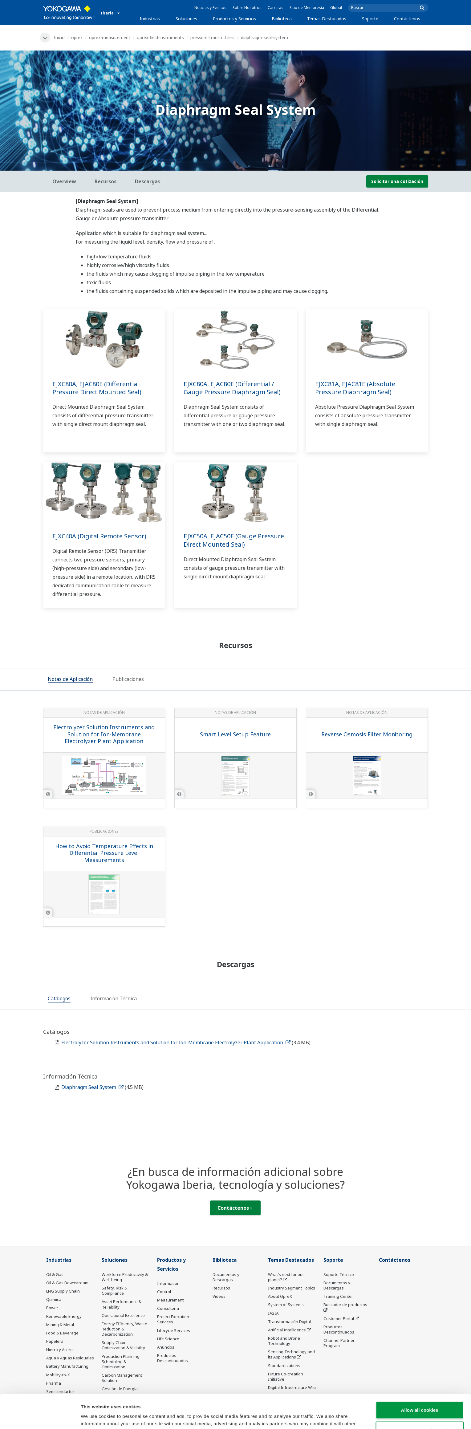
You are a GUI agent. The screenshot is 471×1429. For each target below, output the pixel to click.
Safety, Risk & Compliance (114, 1290)
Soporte (370, 19)
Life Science (168, 1339)
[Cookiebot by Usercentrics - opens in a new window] (40, 1417)
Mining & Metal (60, 1324)
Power (52, 1307)
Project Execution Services (173, 1319)
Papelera (54, 1341)
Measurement (170, 1300)
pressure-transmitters (212, 37)
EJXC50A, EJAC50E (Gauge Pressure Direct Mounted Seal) (234, 540)
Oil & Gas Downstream (67, 1282)
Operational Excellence (123, 1315)
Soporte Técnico (338, 1274)
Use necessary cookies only (419, 1396)
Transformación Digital (289, 1321)
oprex (77, 37)
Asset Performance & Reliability (121, 1304)
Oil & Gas (54, 1274)
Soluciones (186, 19)
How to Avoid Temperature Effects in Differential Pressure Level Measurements (104, 853)
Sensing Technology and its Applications (291, 1354)
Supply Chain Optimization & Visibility (123, 1345)
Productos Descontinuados (172, 1358)
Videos (219, 1296)
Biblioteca (282, 19)
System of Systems (286, 1304)
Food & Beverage (62, 1333)
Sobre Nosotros (247, 7)
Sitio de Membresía (307, 7)
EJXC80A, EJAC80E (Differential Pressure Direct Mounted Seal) (96, 388)
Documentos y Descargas (226, 1277)
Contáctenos (407, 19)
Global (336, 7)
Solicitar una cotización (397, 181)
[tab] (70, 680)
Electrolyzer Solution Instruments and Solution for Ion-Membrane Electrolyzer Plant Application (104, 734)
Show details (323, 1416)
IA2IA (273, 1313)
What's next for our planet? (286, 1277)
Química (53, 1299)
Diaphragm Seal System (92, 1087)
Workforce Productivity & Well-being (125, 1277)
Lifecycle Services (173, 1330)
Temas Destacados (326, 19)
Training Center (338, 1296)
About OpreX (280, 1296)
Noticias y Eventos (210, 7)
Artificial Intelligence (287, 1330)
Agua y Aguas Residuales (70, 1358)
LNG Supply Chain (63, 1291)
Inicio (59, 37)
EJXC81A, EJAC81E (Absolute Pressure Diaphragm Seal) (355, 388)
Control (164, 1291)
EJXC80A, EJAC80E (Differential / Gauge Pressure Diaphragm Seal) (232, 388)
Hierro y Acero (59, 1349)
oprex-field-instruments (160, 37)
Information (168, 1283)
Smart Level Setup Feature (235, 734)
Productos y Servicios (234, 19)
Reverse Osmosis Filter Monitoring (366, 734)
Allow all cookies (419, 1375)
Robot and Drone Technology (284, 1340)
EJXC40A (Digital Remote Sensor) (99, 536)
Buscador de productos (345, 1304)
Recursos (221, 1288)
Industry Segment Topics (291, 1288)
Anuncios (165, 1347)
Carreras (275, 7)
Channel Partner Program (339, 1343)
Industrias (150, 19)
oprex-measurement (109, 37)
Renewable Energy (64, 1316)
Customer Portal (338, 1318)
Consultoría (168, 1308)
